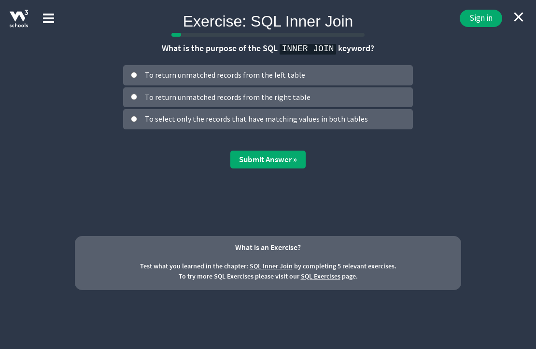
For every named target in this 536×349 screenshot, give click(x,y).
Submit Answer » (268, 159)
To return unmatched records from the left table (225, 75)
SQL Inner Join (271, 266)
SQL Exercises (320, 276)
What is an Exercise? (268, 247)
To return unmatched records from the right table (227, 97)
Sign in (481, 18)
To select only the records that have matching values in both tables (256, 119)
